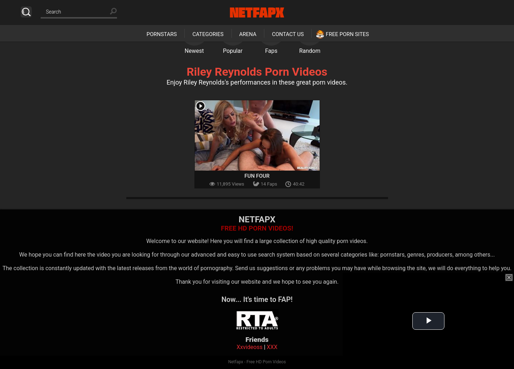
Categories (207, 34)
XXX (272, 347)
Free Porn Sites (347, 34)
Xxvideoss (249, 347)
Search (26, 11)
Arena (247, 34)
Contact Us (288, 34)
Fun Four (256, 176)
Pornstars (162, 34)
